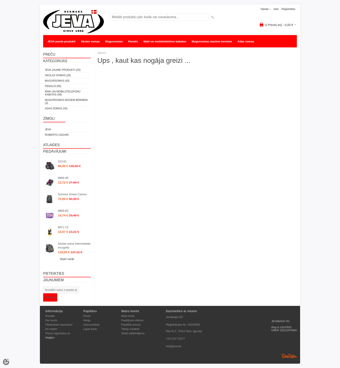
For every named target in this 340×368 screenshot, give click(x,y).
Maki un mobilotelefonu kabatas (164, 41)
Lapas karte (90, 329)
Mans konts (127, 316)
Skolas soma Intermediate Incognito (74, 245)
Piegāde (50, 337)
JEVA (48, 129)
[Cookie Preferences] (6, 362)
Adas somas (245, 41)
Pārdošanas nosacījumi (58, 324)
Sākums (101, 53)
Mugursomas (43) (57, 80)
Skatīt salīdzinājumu (132, 333)
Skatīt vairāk (67, 259)
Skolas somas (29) (58, 75)
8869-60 (63, 210)
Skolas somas (90, 41)
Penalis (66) (53, 86)
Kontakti (50, 316)
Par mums (51, 320)
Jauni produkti (91, 324)
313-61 (62, 161)
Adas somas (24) (56, 108)
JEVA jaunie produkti (61, 41)
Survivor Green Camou (72, 194)
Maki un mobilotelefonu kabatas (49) (62, 93)
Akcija (86, 320)
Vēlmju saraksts (130, 329)
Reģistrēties (288, 9)
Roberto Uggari (57, 134)
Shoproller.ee (289, 356)
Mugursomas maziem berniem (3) (66, 101)
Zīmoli (86, 316)
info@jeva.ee (173, 346)
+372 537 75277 (175, 338)
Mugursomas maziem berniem (212, 41)
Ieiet (276, 9)
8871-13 (63, 227)
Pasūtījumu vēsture (132, 320)
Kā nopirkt (51, 329)
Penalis (133, 41)
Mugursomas (114, 41)
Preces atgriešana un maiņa (57, 334)
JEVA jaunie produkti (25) (62, 69)
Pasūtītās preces (131, 324)
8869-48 (63, 177)
